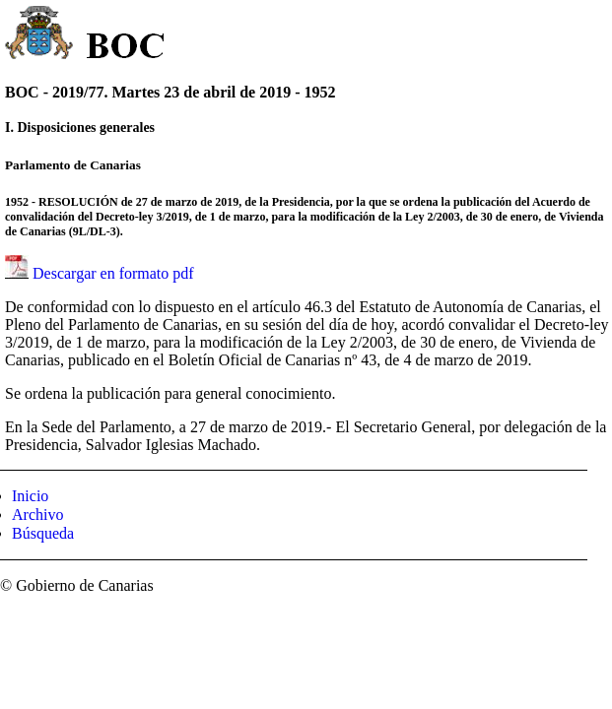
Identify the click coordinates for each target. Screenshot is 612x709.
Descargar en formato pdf (113, 273)
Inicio (30, 495)
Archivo (37, 514)
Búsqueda (43, 533)
